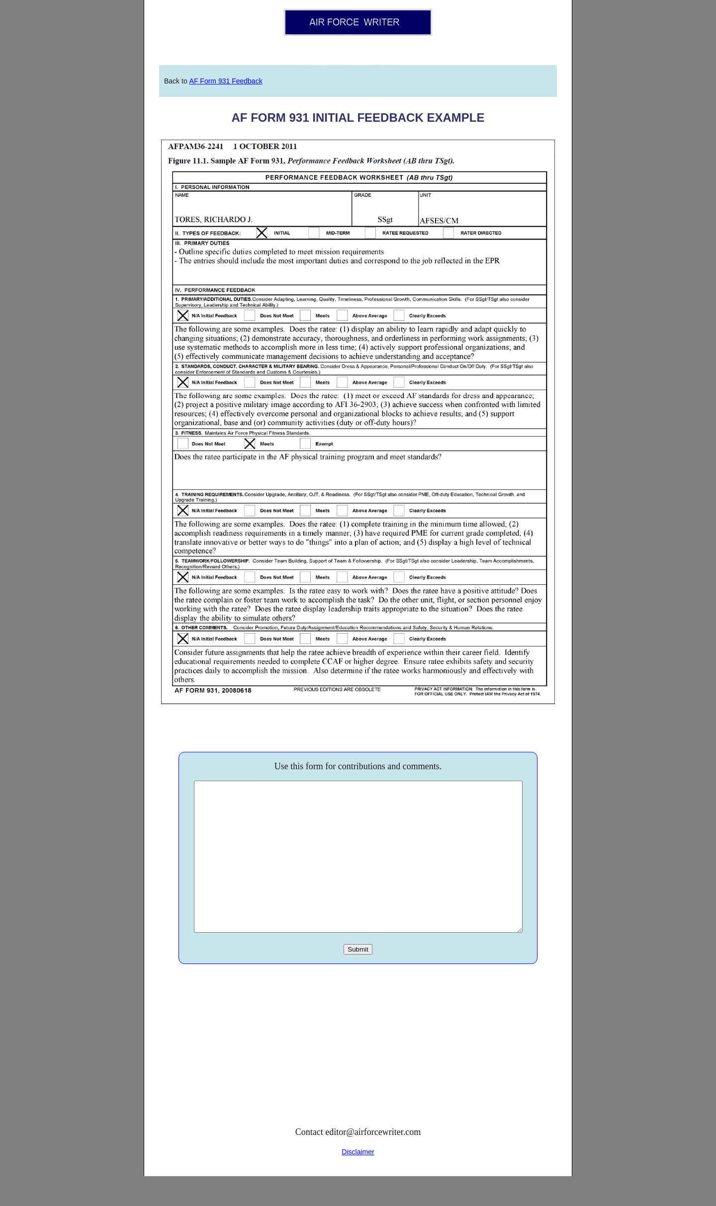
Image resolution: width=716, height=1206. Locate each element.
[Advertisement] (358, 1078)
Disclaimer (358, 1182)
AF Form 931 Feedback (226, 81)
